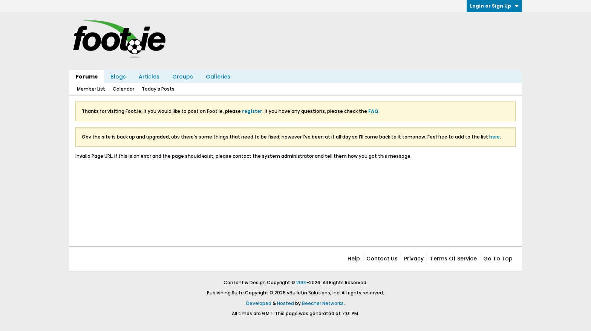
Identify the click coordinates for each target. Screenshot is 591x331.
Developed (258, 303)
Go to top (498, 258)
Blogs (118, 76)
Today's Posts (158, 89)
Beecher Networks (323, 303)
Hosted (285, 303)
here (494, 137)
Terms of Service (453, 258)
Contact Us (382, 258)
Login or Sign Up (494, 6)
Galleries (218, 76)
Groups (182, 76)
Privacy (414, 258)
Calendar (123, 89)
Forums (87, 76)
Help (354, 258)
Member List (91, 89)
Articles (149, 76)
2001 (301, 282)
